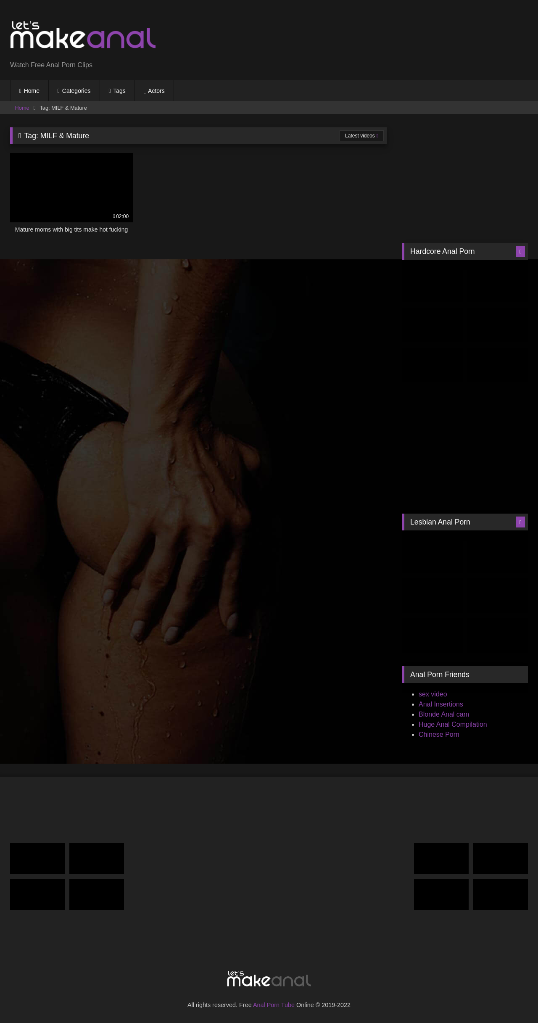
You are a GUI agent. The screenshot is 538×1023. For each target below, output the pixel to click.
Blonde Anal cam (444, 714)
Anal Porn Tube (274, 1005)
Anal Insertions (441, 704)
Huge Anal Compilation (453, 724)
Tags (119, 90)
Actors (156, 90)
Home (32, 90)
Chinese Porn (439, 734)
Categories (76, 90)
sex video (433, 694)
